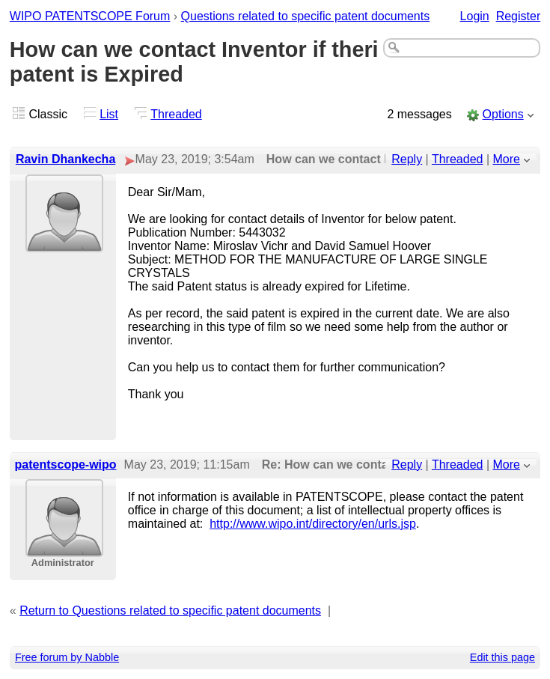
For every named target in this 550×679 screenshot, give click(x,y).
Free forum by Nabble (67, 657)
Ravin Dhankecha (65, 159)
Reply (406, 159)
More (506, 159)
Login (474, 16)
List (109, 114)
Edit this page (502, 657)
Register (518, 16)
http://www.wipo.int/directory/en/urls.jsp (313, 523)
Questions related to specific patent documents (305, 16)
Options (503, 114)
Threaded (176, 114)
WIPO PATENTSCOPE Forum (90, 16)
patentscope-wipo (66, 464)
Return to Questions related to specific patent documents (170, 610)
